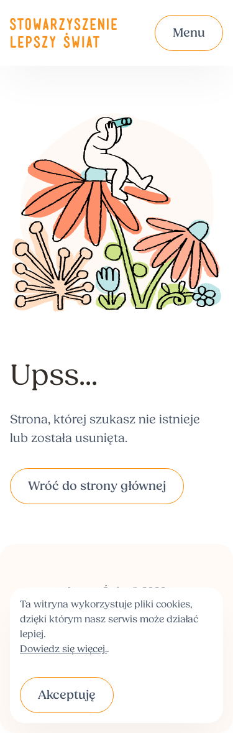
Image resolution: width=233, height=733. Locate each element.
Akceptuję (67, 695)
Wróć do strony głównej (97, 487)
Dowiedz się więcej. (63, 650)
